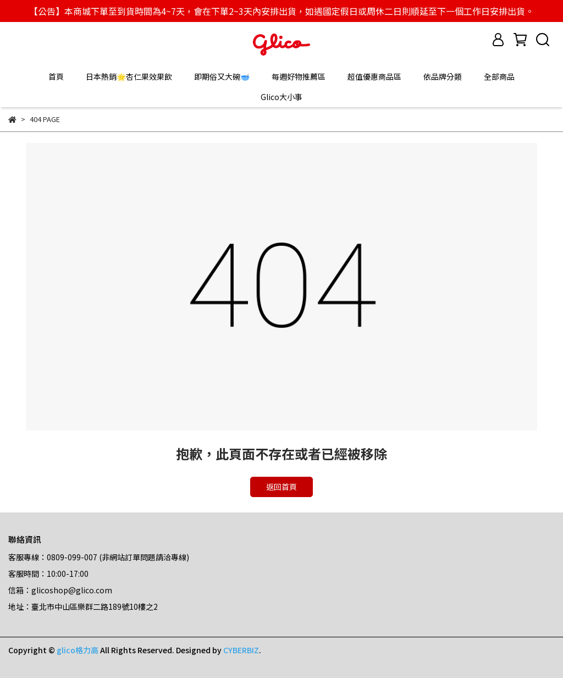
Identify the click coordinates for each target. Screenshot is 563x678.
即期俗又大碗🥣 (222, 76)
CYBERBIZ (241, 649)
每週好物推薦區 (298, 76)
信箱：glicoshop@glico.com (60, 590)
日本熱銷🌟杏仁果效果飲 (129, 76)
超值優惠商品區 (374, 76)
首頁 (56, 76)
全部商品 (499, 76)
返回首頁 (281, 486)
